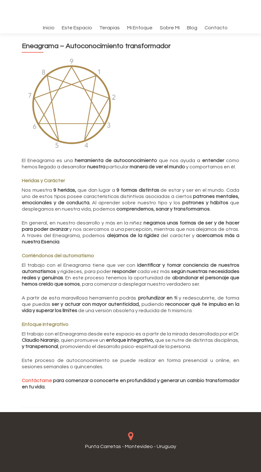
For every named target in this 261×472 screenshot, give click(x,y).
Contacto (216, 27)
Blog (192, 27)
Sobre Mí (170, 27)
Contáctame (37, 380)
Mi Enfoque (140, 27)
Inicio (49, 27)
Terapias (109, 27)
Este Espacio (77, 27)
